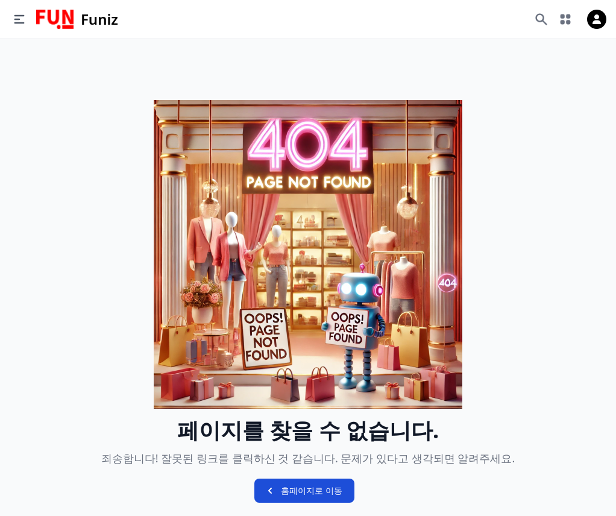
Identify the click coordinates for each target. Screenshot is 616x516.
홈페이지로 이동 (303, 491)
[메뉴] (19, 19)
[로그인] (597, 19)
